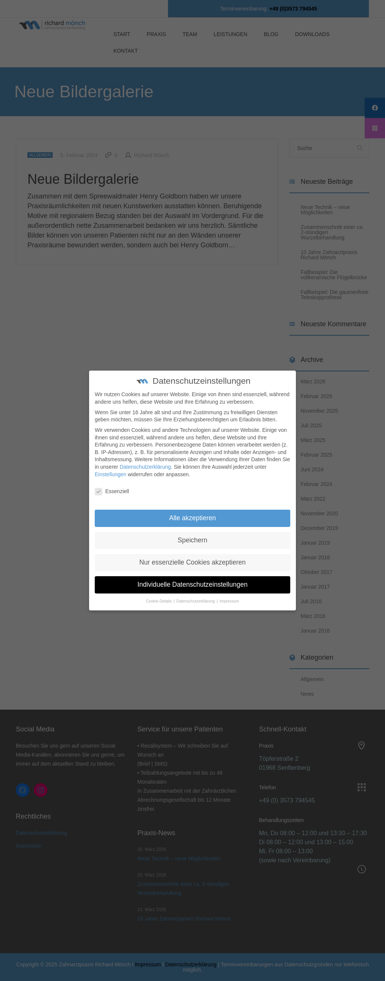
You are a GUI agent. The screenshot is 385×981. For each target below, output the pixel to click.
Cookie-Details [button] (159, 594)
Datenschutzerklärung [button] (196, 594)
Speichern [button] (193, 533)
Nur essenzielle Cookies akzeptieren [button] (192, 555)
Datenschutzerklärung (145, 460)
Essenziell (112, 484)
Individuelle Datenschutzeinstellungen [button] (193, 577)
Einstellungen (110, 467)
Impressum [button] (229, 594)
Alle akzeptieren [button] (192, 511)
